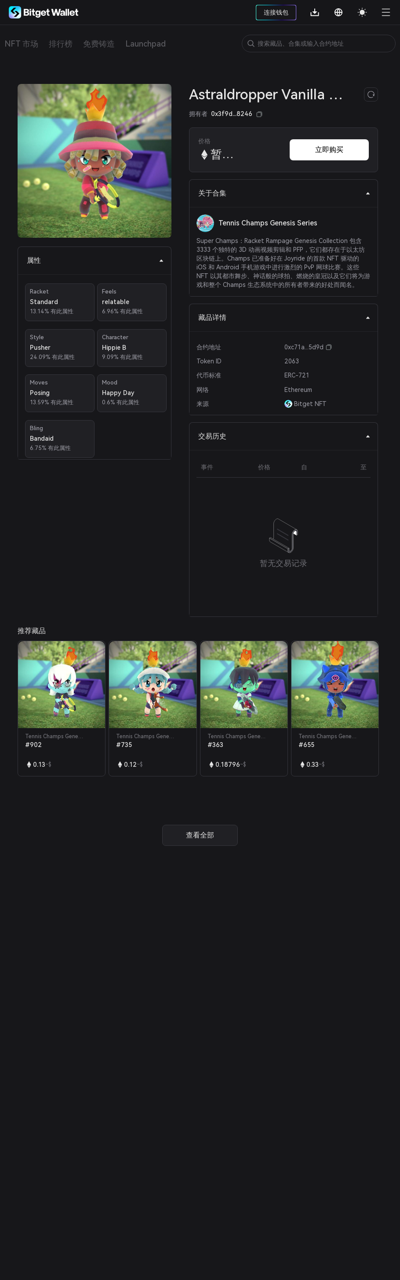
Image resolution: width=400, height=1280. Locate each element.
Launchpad (145, 43)
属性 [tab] (95, 260)
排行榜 (61, 43)
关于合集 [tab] (284, 193)
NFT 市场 (21, 43)
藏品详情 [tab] (284, 317)
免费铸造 (99, 43)
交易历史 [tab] (284, 436)
